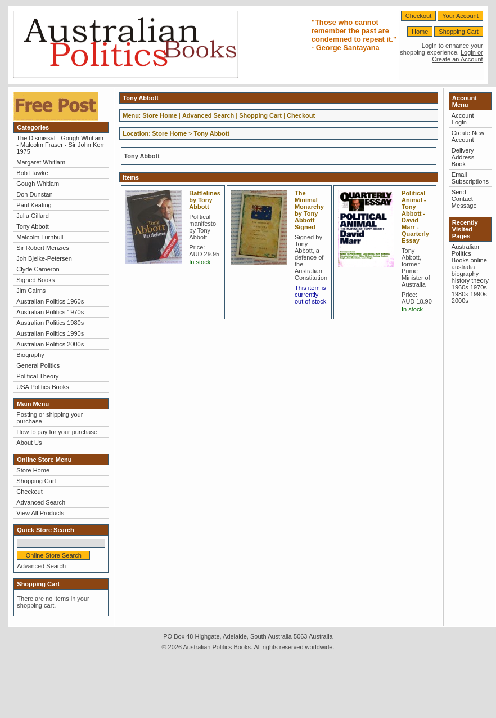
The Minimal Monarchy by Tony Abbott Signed (309, 210)
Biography (30, 354)
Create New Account (468, 136)
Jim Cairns (31, 290)
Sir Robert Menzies (42, 247)
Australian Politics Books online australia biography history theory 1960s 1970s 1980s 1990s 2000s (470, 273)
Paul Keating (33, 205)
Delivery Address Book (463, 157)
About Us (29, 442)
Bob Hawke (32, 173)
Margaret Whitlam (40, 162)
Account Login (463, 119)
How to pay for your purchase (56, 432)
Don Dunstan (34, 194)
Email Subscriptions (470, 178)
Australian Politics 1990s (50, 333)
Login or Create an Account (457, 56)
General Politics (38, 365)
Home (420, 31)
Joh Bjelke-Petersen (43, 258)
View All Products (40, 513)
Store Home (32, 470)
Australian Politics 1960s (50, 301)
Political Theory (37, 376)
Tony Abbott (32, 226)
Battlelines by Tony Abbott (204, 200)
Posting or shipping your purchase (49, 418)
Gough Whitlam (37, 183)
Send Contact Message (464, 199)
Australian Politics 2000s (50, 344)
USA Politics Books (42, 386)
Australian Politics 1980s (50, 322)
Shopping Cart (458, 31)
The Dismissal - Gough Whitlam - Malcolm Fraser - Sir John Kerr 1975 (60, 145)
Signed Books (35, 280)
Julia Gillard (32, 215)
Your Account (460, 15)
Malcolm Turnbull (39, 237)
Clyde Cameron (37, 269)
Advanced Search (40, 502)
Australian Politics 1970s (50, 312)
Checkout (418, 15)
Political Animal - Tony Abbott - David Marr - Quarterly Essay (415, 217)
